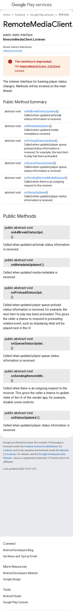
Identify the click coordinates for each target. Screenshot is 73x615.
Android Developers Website (20, 573)
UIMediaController (12, 51)
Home (6, 14)
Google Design (12, 579)
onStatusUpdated (35, 192)
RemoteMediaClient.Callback (40, 66)
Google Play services (42, 14)
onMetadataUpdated (37, 126)
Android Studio (12, 596)
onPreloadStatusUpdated (39, 140)
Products (20, 14)
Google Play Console (15, 602)
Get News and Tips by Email (20, 556)
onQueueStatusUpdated (39, 163)
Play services (32, 4)
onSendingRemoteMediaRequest (44, 177)
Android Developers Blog (18, 550)
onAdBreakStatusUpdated (40, 111)
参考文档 (64, 14)
